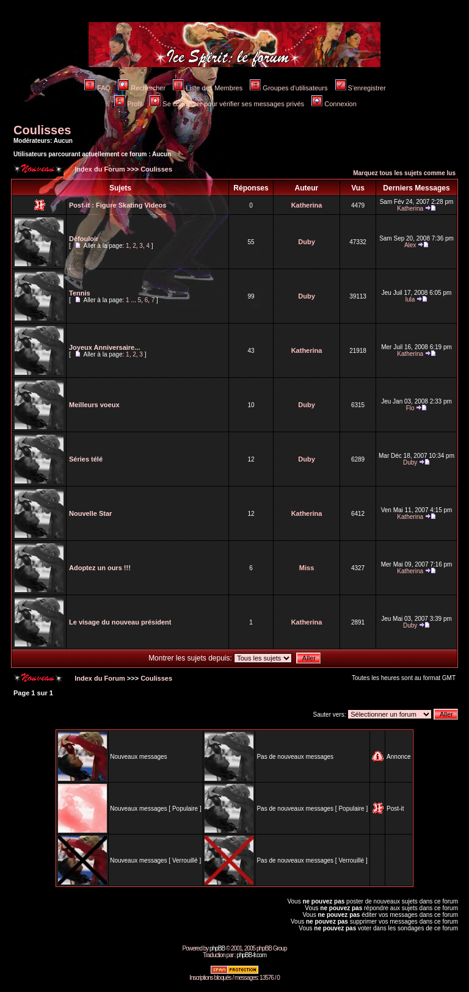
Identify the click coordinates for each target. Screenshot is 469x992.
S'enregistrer (360, 88)
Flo (410, 408)
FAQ (97, 88)
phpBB (217, 948)
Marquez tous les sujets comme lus (404, 173)
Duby (306, 241)
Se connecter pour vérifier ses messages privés (227, 103)
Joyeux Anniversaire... (104, 347)
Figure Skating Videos (131, 205)
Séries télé (86, 459)
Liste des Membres (207, 88)
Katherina (306, 205)
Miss (306, 567)
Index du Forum (99, 169)
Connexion (334, 103)
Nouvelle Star (90, 513)
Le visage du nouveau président (120, 622)
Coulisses (42, 130)
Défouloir (83, 238)
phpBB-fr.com (251, 955)
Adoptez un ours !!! (100, 567)
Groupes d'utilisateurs (288, 88)
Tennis (79, 293)
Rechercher (141, 88)
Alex (410, 245)
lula (410, 299)
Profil (128, 103)
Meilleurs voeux (94, 404)
